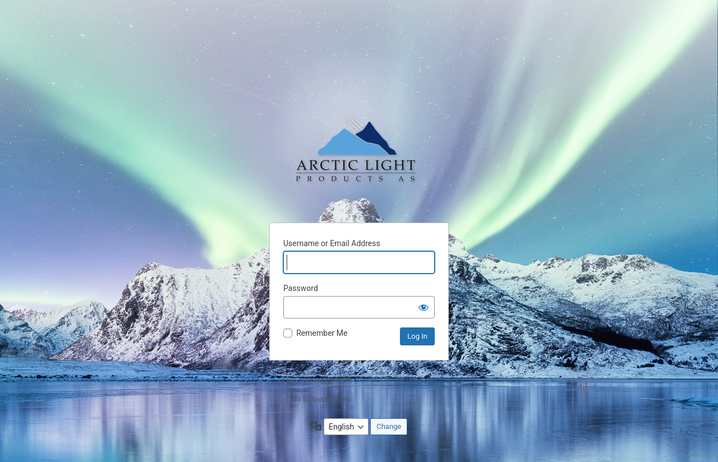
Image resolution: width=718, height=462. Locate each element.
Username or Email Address (331, 243)
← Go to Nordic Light (317, 399)
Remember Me (321, 333)
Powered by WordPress (359, 154)
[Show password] (423, 307)
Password (300, 288)
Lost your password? (316, 379)
